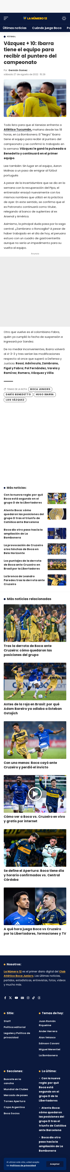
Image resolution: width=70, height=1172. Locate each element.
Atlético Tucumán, (18, 129)
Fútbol (11, 37)
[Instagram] (28, 998)
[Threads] (39, 998)
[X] (10, 998)
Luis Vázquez (15, 399)
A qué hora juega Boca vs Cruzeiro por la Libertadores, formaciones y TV (35, 931)
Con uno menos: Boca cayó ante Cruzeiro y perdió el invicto (30, 765)
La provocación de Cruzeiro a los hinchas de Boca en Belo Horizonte (23, 549)
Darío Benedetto (18, 394)
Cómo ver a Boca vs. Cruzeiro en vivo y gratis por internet (34, 818)
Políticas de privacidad (23, 1165)
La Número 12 (13, 971)
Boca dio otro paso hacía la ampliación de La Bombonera (23, 533)
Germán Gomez (17, 70)
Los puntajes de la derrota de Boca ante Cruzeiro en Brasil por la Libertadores (22, 564)
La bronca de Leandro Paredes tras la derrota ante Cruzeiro (24, 580)
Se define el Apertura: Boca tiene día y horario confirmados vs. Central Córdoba (34, 875)
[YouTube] (16, 998)
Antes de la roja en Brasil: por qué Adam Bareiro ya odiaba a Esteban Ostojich (33, 708)
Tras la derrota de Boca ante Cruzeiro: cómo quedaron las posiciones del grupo (28, 650)
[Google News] (22, 998)
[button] (54, 1164)
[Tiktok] (33, 998)
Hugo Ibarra (45, 394)
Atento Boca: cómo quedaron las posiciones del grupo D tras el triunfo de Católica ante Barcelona (24, 516)
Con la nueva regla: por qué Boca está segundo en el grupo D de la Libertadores (23, 498)
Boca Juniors (40, 389)
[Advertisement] (35, 5)
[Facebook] (5, 998)
